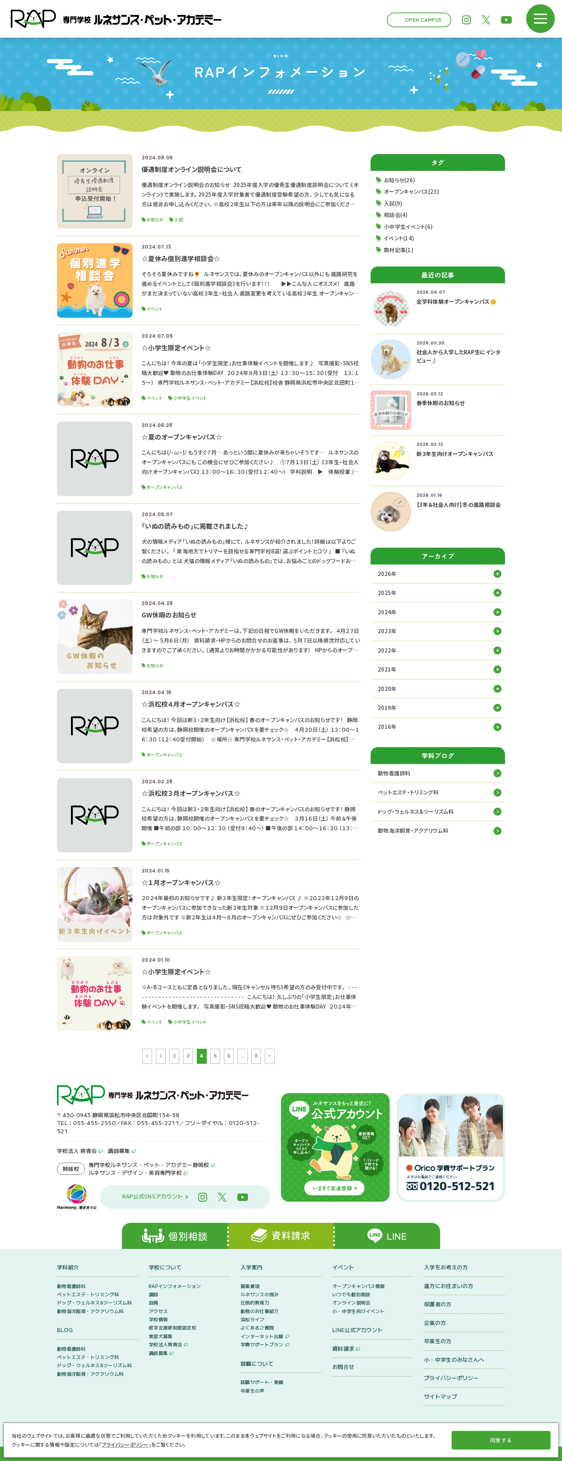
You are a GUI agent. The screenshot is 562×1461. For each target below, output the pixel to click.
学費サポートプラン (262, 1344)
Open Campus (423, 19)
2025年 (387, 592)
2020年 (387, 688)
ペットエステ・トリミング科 (408, 792)
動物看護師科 (394, 773)
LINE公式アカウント (357, 1330)
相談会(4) (396, 215)
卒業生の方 (438, 1341)
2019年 (387, 707)
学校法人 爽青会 (77, 1150)
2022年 (387, 650)
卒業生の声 (252, 1390)
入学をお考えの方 (446, 1267)
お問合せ (343, 1367)
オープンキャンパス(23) (411, 192)
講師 (153, 1294)
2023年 (387, 631)
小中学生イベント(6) (408, 226)
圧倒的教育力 (254, 1302)
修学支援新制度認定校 (172, 1328)
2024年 (387, 612)
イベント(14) (399, 238)
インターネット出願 (262, 1336)
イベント (343, 1267)
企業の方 (435, 1322)
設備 (153, 1302)
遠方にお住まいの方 (448, 1285)
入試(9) (393, 203)
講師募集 (119, 1150)
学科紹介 (68, 1267)
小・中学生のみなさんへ (454, 1359)
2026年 (387, 573)
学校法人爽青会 (165, 1344)
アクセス (158, 1311)
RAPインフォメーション (175, 1286)
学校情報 (158, 1319)
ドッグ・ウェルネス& (416, 812)
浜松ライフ (252, 1319)
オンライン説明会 (351, 1302)
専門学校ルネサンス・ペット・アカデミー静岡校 (149, 1164)
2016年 (387, 727)
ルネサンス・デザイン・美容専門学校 (135, 1172)
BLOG (65, 1330)
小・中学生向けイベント (358, 1311)
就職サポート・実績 (262, 1382)
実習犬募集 (161, 1336)
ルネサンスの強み (259, 1294)
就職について (256, 1363)
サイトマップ (440, 1396)
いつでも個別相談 (351, 1294)
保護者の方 (438, 1304)
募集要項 (249, 1286)
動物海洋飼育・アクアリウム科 (413, 831)
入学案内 (251, 1267)
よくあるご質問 (257, 1328)
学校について (165, 1267)
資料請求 (343, 1348)
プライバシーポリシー (451, 1378)
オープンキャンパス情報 (358, 1286)
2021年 (387, 669)
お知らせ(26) (399, 180)
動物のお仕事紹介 (259, 1311)
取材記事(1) (398, 250)
